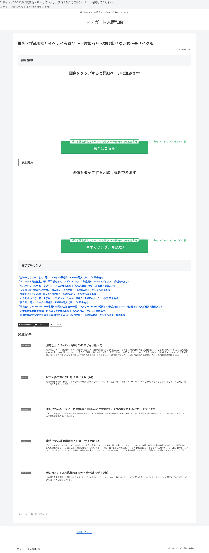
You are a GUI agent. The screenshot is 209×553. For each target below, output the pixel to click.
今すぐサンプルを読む (109, 244)
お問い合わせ (84, 532)
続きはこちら (109, 145)
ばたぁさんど (41, 324)
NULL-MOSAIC (26, 324)
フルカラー (56, 324)
